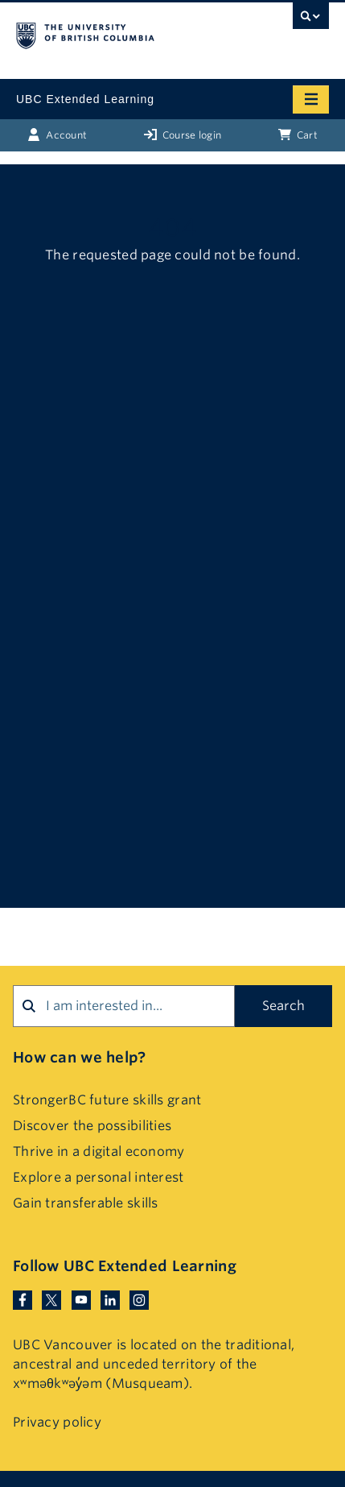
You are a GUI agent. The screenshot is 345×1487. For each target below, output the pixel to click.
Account (57, 134)
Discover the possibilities (92, 1125)
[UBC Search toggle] (311, 20)
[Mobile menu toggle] (311, 99)
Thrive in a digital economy (99, 1151)
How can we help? (79, 1057)
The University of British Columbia (125, 33)
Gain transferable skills (85, 1203)
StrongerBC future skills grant (107, 1100)
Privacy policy (57, 1422)
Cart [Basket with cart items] (298, 134)
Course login (183, 134)
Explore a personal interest (98, 1177)
